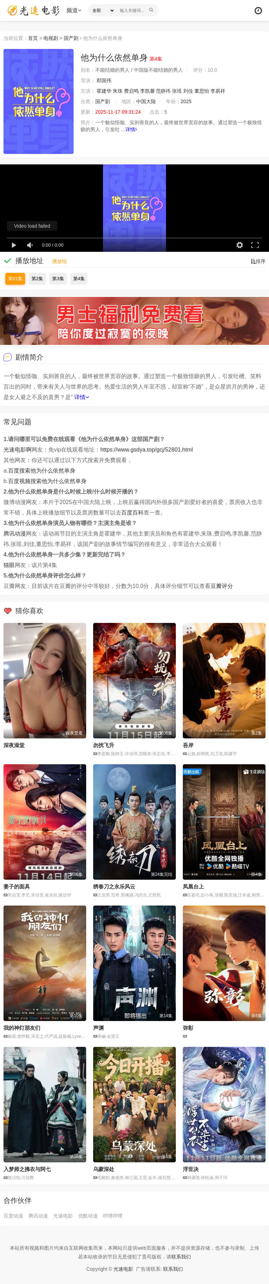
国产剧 (71, 38)
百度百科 (132, 513)
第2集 (37, 278)
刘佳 (188, 91)
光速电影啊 (18, 450)
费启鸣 (131, 91)
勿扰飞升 (103, 745)
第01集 (15, 278)
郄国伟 (104, 80)
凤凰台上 (193, 886)
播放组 (59, 261)
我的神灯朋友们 (22, 1028)
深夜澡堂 (14, 745)
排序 (258, 261)
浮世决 (191, 1169)
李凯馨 (147, 91)
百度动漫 (13, 1216)
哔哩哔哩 (113, 1216)
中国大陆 (146, 101)
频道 (74, 10)
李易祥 (218, 91)
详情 (131, 129)
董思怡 (201, 91)
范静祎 (163, 91)
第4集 (79, 278)
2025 (186, 101)
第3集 (58, 278)
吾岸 (188, 745)
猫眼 (9, 565)
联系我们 (181, 1257)
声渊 (98, 1028)
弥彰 (188, 1028)
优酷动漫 (88, 1216)
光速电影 (63, 1216)
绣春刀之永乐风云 (114, 886)
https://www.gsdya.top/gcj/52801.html (146, 450)
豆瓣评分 (222, 586)
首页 (33, 38)
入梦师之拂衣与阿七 (27, 1169)
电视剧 (50, 38)
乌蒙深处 (103, 1169)
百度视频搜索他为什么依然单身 (47, 481)
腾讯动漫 (15, 534)
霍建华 (104, 91)
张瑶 (177, 91)
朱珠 (118, 91)
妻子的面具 (17, 886)
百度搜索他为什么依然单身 (41, 471)
